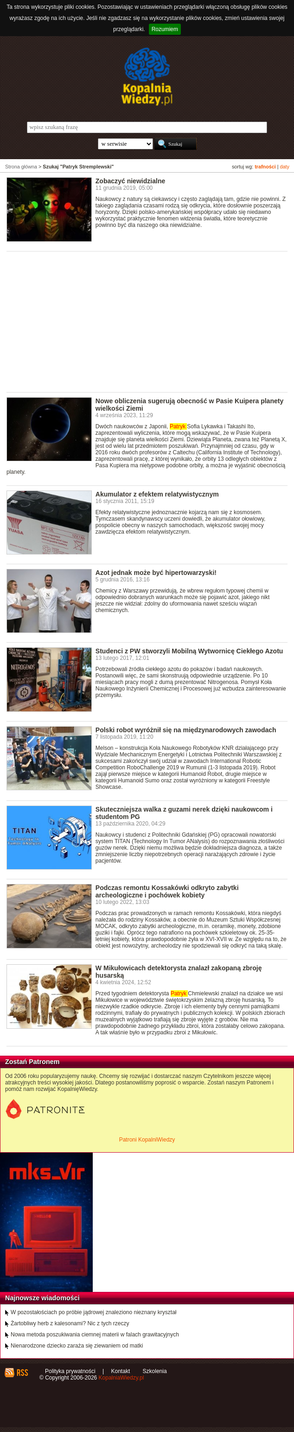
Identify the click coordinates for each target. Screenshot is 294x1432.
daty (284, 166)
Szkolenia (155, 1371)
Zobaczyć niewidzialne (131, 181)
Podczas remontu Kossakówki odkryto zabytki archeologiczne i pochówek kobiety (167, 891)
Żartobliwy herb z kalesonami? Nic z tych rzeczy (70, 1323)
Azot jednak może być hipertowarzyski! (156, 572)
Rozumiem (165, 29)
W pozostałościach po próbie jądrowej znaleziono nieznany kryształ (94, 1312)
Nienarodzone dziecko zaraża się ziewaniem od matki (77, 1345)
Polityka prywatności (70, 1371)
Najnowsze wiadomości (42, 1298)
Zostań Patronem (32, 1061)
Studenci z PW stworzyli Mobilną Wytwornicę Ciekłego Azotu (189, 651)
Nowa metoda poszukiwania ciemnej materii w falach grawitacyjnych (95, 1334)
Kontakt (120, 1371)
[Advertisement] (150, 321)
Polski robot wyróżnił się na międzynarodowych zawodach (186, 730)
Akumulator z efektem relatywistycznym (157, 494)
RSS (22, 1372)
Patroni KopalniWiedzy (147, 1139)
